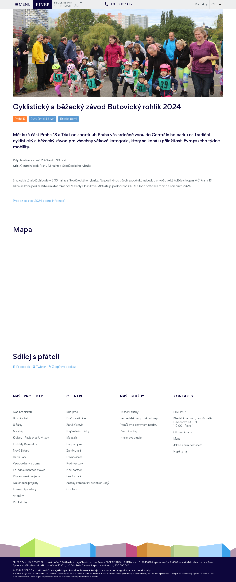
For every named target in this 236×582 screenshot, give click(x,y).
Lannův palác (74, 476)
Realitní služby (128, 431)
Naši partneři (74, 470)
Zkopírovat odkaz (62, 367)
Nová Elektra (21, 451)
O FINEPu (75, 396)
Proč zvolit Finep (76, 418)
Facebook (21, 367)
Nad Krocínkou (22, 412)
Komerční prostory (24, 489)
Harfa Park (19, 457)
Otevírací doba (182, 432)
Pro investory (74, 463)
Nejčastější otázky (77, 431)
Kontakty (201, 4)
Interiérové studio (131, 438)
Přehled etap (20, 502)
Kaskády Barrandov (25, 444)
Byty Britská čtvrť (42, 119)
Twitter (39, 367)
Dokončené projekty (25, 483)
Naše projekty (28, 396)
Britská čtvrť (68, 119)
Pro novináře (74, 457)
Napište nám (181, 451)
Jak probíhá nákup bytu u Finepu (139, 418)
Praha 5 (20, 119)
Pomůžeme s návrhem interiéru (138, 425)
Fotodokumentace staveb (29, 470)
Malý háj (18, 431)
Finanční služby (129, 412)
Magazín (71, 438)
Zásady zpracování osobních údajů (88, 483)
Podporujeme (74, 444)
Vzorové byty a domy (26, 463)
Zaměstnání (73, 451)
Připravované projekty (26, 476)
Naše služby (132, 396)
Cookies (71, 489)
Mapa (176, 439)
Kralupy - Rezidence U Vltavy (31, 438)
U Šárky (17, 425)
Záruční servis (74, 425)
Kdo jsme (72, 412)
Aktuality (18, 496)
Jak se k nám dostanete (187, 445)
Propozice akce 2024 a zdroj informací (39, 201)
